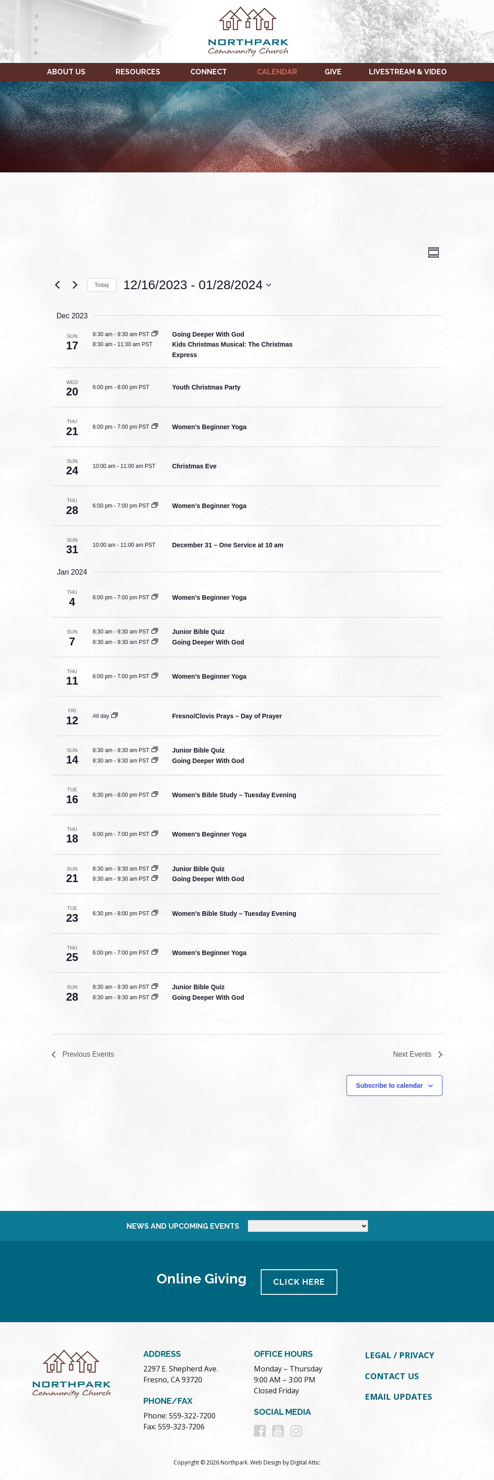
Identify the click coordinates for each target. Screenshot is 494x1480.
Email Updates (398, 1396)
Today (102, 285)
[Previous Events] (57, 285)
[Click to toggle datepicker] (197, 285)
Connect (208, 72)
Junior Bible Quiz (198, 631)
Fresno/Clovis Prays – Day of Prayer (227, 716)
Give (333, 72)
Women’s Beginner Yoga (209, 427)
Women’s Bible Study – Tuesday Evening (234, 795)
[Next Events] (74, 285)
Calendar (277, 72)
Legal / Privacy (399, 1354)
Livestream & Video (408, 72)
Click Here (300, 1281)
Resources (138, 72)
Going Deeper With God (208, 334)
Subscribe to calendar (389, 1086)
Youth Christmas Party (206, 387)
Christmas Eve (194, 466)
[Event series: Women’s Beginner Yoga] (155, 427)
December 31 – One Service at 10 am (228, 545)
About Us (66, 72)
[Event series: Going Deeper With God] (155, 334)
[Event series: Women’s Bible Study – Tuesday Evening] (155, 795)
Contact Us (392, 1375)
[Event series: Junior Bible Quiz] (155, 631)
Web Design (265, 1462)
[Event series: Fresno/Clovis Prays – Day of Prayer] (114, 716)
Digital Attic (305, 1462)
